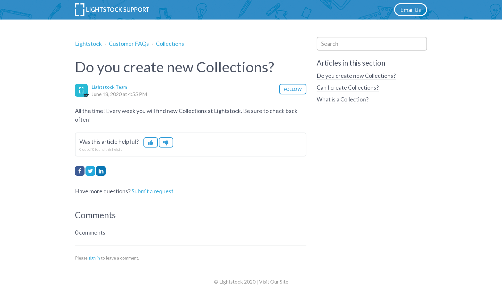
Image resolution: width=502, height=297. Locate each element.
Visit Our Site (273, 281)
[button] (150, 142)
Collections (170, 43)
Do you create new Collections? (356, 75)
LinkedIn (101, 171)
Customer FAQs (129, 43)
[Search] (372, 44)
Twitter (90, 171)
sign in (94, 258)
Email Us (410, 9)
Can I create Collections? (348, 87)
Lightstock (88, 43)
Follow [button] (293, 89)
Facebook (80, 171)
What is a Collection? (342, 99)
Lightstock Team (109, 87)
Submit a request (153, 191)
